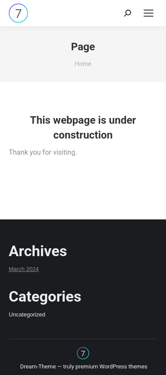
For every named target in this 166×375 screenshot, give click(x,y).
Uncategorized (27, 314)
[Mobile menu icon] (148, 13)
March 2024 (24, 269)
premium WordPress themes (112, 366)
